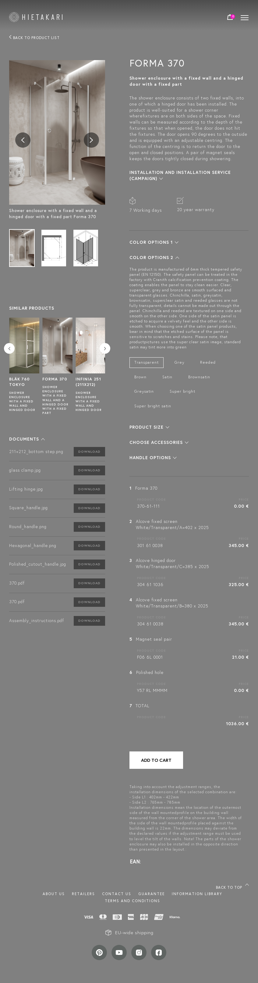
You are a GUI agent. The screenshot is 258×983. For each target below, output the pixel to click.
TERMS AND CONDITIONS (132, 900)
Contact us (116, 893)
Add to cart (156, 760)
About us (54, 893)
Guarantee (151, 893)
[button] (27, 439)
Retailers (83, 893)
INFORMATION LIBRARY (197, 893)
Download (89, 451)
